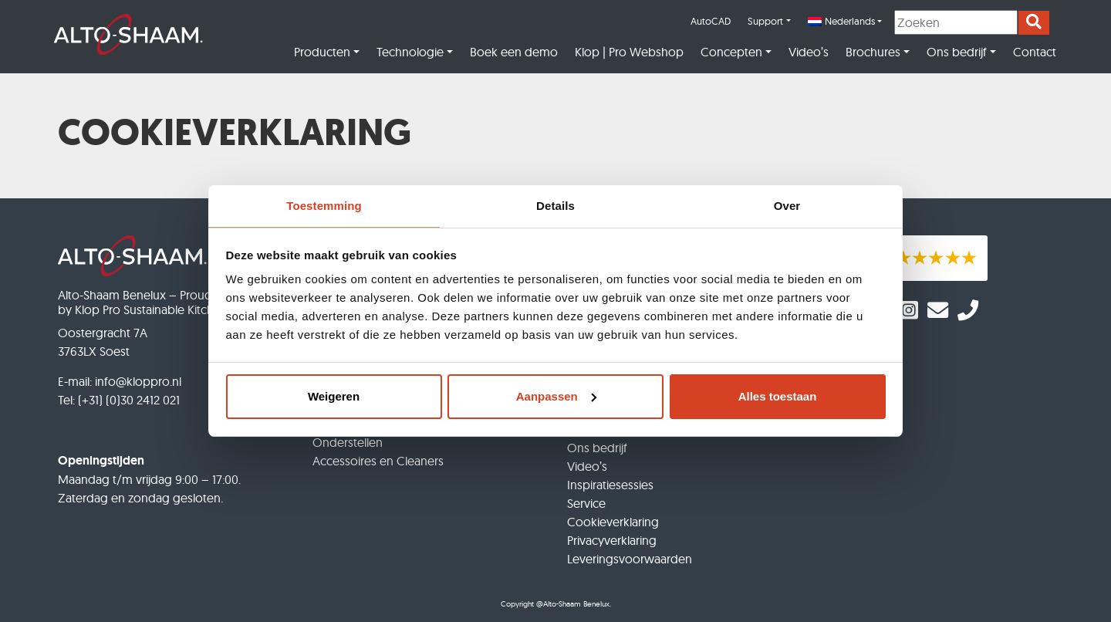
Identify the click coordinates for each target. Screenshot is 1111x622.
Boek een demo (514, 51)
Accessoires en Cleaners (378, 460)
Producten (322, 51)
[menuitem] (845, 21)
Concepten (731, 51)
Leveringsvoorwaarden (629, 558)
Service (586, 503)
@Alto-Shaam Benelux (573, 604)
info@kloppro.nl (138, 381)
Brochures (873, 51)
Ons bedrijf (957, 51)
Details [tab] (555, 205)
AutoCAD (711, 21)
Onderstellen (347, 442)
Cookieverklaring (613, 521)
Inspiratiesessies (610, 484)
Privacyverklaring (612, 540)
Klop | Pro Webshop (629, 51)
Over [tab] (787, 205)
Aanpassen (556, 396)
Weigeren (334, 396)
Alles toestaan (777, 396)
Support (765, 21)
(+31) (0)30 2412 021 (129, 399)
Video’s (809, 51)
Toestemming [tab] (324, 205)
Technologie (410, 51)
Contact (1034, 51)
